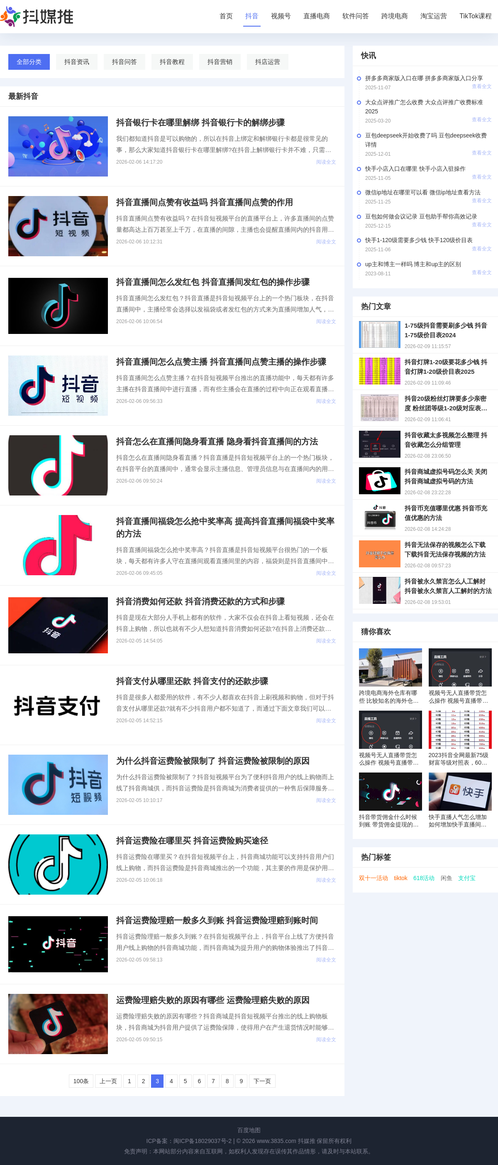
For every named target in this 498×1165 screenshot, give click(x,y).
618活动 (424, 878)
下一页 (262, 1081)
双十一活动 (373, 878)
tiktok (401, 878)
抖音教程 (172, 61)
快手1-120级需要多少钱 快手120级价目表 (419, 240)
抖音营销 (220, 61)
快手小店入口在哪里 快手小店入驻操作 (415, 168)
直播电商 (316, 16)
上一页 (108, 1081)
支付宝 (467, 878)
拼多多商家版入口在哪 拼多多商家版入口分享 (424, 78)
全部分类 (29, 61)
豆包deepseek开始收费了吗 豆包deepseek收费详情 (426, 140)
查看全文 (482, 86)
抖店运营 (267, 61)
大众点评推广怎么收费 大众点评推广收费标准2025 (424, 107)
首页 (226, 16)
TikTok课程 (475, 16)
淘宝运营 (433, 16)
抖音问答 (124, 61)
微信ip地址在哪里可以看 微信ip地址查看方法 (423, 192)
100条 (81, 1081)
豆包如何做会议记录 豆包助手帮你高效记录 (421, 216)
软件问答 (355, 16)
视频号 (281, 16)
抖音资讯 (76, 61)
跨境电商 (394, 16)
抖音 (252, 16)
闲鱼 (446, 878)
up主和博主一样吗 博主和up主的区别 (413, 264)
